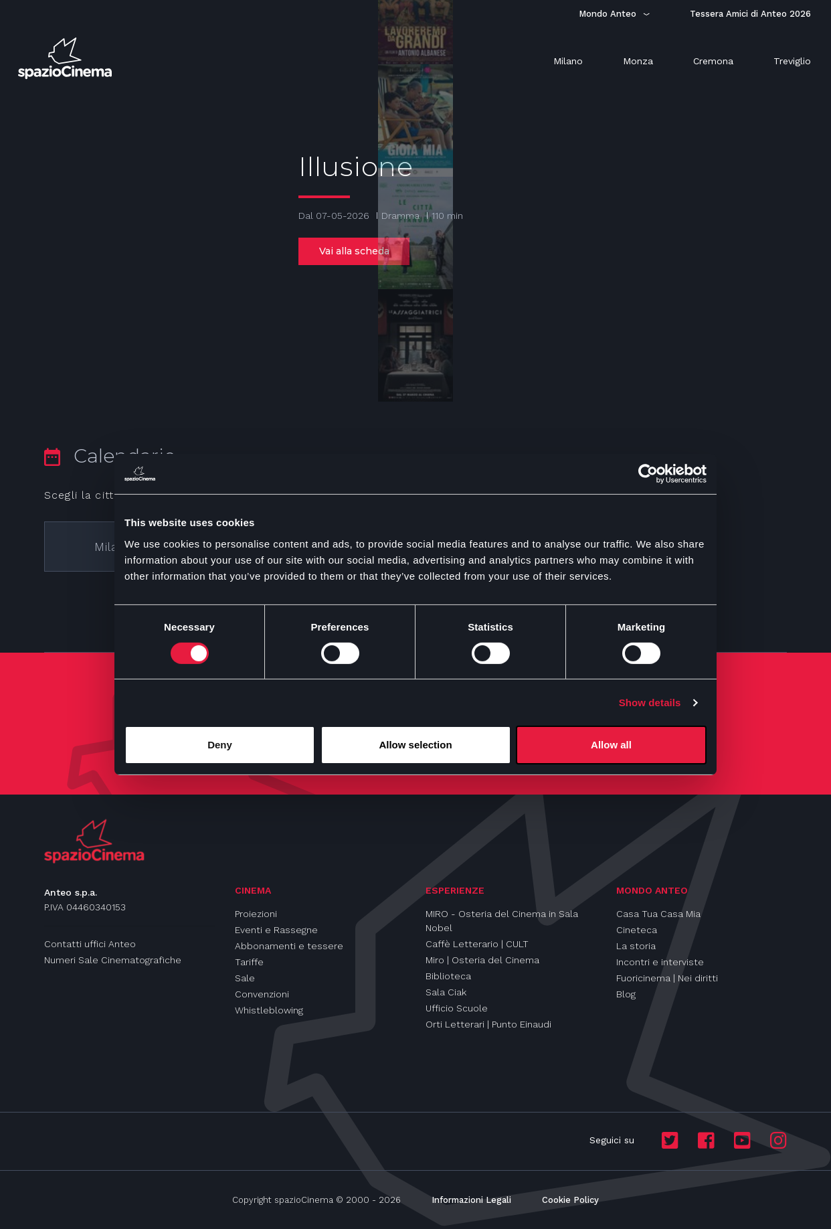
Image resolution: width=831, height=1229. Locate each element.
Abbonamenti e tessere (289, 945)
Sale (245, 978)
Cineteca (636, 929)
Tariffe (249, 962)
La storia (636, 945)
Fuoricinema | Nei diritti (667, 978)
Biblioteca (448, 976)
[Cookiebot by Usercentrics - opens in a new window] (648, 474)
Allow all (611, 744)
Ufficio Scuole (457, 1008)
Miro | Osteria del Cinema (482, 960)
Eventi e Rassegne (276, 929)
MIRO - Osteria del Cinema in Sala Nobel (502, 920)
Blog (626, 994)
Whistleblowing (269, 1010)
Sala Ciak (446, 992)
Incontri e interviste (660, 962)
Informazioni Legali (471, 1200)
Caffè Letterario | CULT (477, 943)
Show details (650, 702)
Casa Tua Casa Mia (658, 913)
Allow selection (415, 744)
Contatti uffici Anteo (90, 943)
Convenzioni (262, 994)
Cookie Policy (570, 1200)
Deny (219, 744)
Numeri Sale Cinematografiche (112, 960)
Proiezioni (256, 913)
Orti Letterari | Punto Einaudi (488, 1024)
